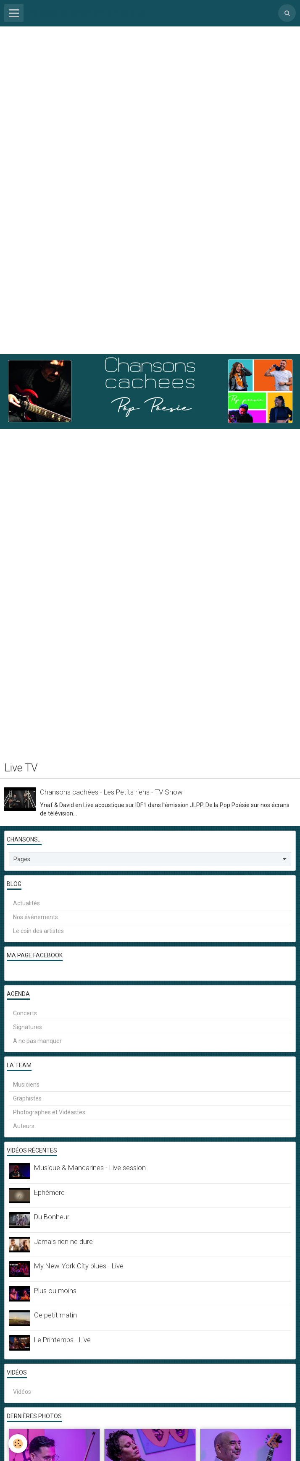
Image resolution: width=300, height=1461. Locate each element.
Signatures (27, 1027)
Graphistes (27, 1098)
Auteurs (23, 1126)
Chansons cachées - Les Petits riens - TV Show (111, 792)
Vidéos (22, 1391)
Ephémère (49, 1192)
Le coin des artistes (38, 931)
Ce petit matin (55, 1315)
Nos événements (35, 917)
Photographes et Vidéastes (49, 1112)
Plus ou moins (55, 1290)
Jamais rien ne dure (63, 1241)
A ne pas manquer (37, 1041)
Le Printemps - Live (62, 1340)
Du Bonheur (51, 1217)
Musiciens (26, 1084)
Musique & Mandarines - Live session (90, 1167)
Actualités (26, 903)
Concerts (25, 1013)
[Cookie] (17, 1443)
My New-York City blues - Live (79, 1266)
